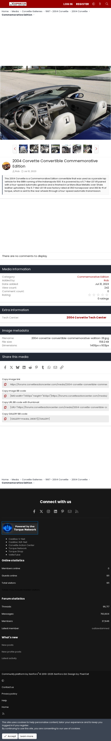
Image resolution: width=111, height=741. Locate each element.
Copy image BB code (14, 390)
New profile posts (11, 651)
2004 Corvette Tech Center (86, 317)
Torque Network (18, 548)
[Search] (107, 4)
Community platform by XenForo (34, 674)
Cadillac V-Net (17, 539)
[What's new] (100, 4)
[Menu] (4, 4)
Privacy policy (9, 693)
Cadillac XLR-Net (18, 542)
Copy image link (11, 379)
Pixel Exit (84, 674)
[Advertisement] (55, 41)
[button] (94, 4)
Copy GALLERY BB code (14, 413)
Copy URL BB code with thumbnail (20, 402)
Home (5, 707)
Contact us (8, 687)
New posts (7, 645)
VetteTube (14, 554)
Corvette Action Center (21, 545)
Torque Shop (16, 551)
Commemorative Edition (93, 277)
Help (4, 700)
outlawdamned (100, 628)
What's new (10, 637)
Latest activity (9, 658)
